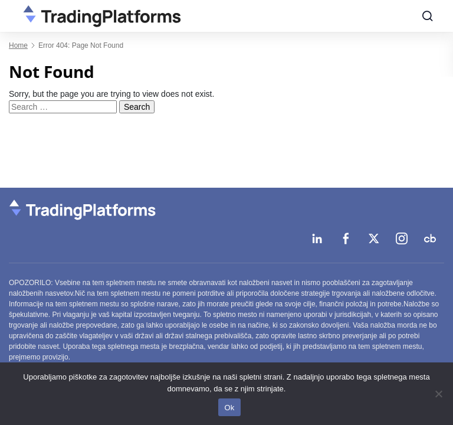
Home (18, 45)
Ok (229, 407)
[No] (438, 394)
